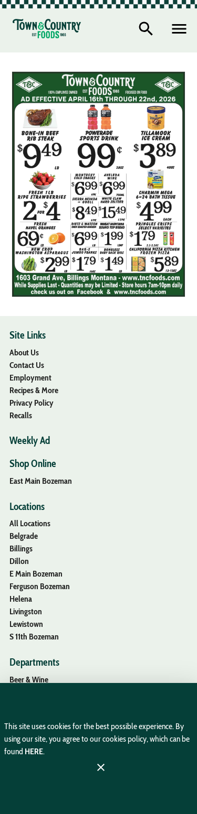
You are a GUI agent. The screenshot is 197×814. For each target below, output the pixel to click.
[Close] (100, 767)
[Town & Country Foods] (46, 28)
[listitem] (24, 352)
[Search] (146, 28)
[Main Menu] (179, 28)
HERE (34, 751)
